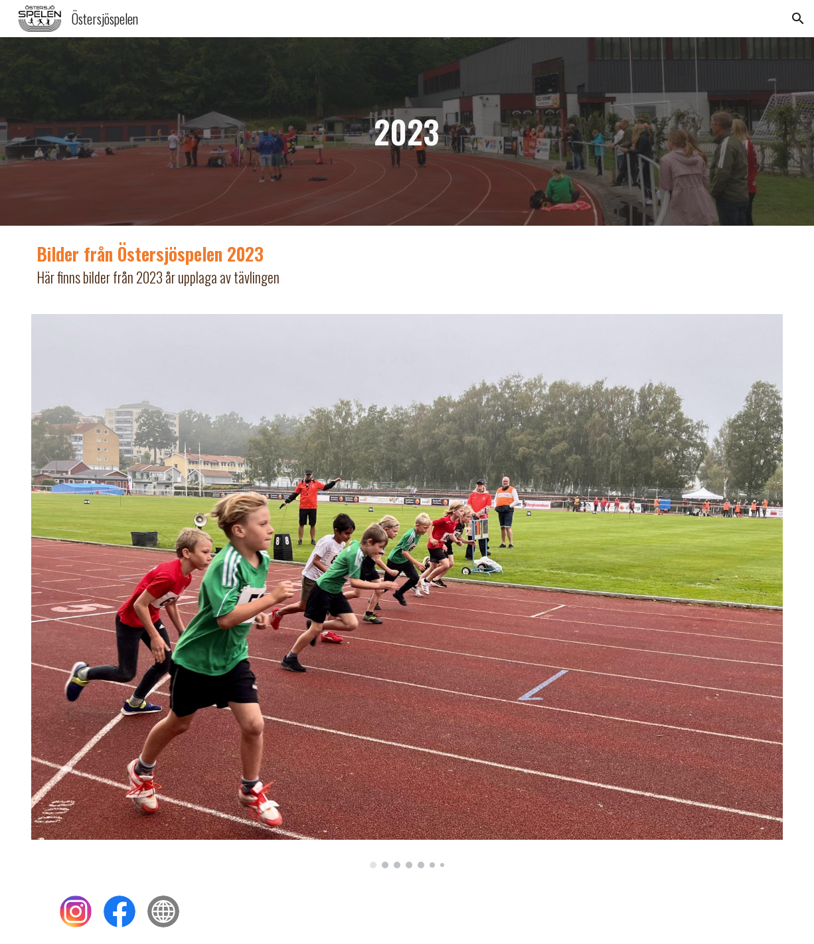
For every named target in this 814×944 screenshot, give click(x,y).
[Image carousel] (407, 591)
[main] (407, 131)
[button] (798, 19)
